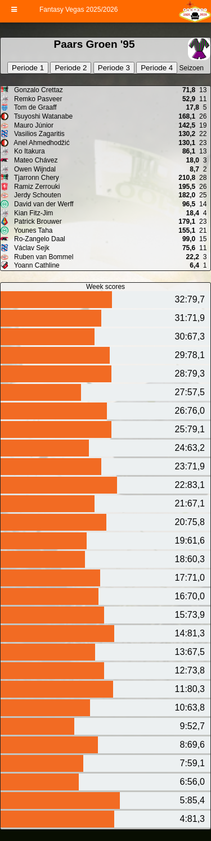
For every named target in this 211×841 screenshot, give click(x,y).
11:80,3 (190, 689)
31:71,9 (190, 318)
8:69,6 (192, 744)
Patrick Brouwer (37, 221)
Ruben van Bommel (43, 257)
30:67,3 (190, 336)
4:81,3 (192, 819)
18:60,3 (190, 559)
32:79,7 (190, 299)
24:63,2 (190, 448)
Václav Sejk (31, 248)
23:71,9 (190, 466)
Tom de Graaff (34, 107)
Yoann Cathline (36, 265)
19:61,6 (190, 540)
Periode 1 (28, 68)
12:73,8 (190, 670)
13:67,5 (190, 652)
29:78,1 (190, 355)
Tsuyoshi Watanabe (42, 116)
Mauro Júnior (32, 125)
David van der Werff (43, 204)
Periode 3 (114, 68)
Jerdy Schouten (36, 195)
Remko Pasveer (37, 99)
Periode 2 (71, 68)
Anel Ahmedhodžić (41, 143)
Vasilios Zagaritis (38, 134)
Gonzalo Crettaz (37, 90)
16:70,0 (190, 596)
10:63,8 (190, 707)
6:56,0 (192, 781)
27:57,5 (190, 392)
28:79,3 (190, 373)
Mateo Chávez (35, 160)
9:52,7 (192, 726)
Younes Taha (32, 230)
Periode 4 (157, 68)
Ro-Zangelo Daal (38, 239)
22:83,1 (190, 485)
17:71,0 (190, 577)
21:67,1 (190, 503)
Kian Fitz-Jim (32, 213)
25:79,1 (190, 429)
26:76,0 (190, 410)
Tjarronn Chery (35, 178)
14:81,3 (190, 633)
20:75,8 (190, 522)
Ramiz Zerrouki (36, 187)
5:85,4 (192, 800)
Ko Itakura (28, 151)
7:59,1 (192, 763)
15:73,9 (190, 615)
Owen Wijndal (34, 169)
